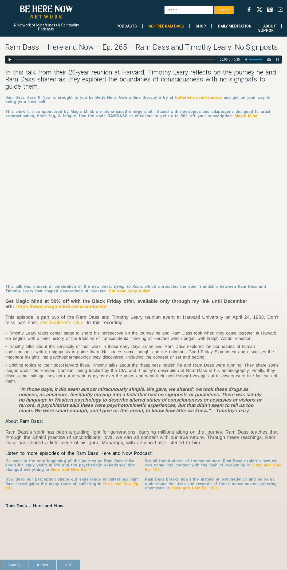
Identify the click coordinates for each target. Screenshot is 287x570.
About (269, 26)
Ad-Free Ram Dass (166, 26)
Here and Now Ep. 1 (71, 469)
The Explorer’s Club (61, 322)
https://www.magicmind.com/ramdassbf (61, 306)
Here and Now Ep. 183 (194, 488)
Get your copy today (129, 291)
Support (267, 30)
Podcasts (126, 26)
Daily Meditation (234, 26)
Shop (201, 26)
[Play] (10, 59)
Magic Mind (246, 115)
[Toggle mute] (246, 59)
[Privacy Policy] (277, 59)
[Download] (269, 59)
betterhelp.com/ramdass (198, 97)
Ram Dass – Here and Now (34, 506)
